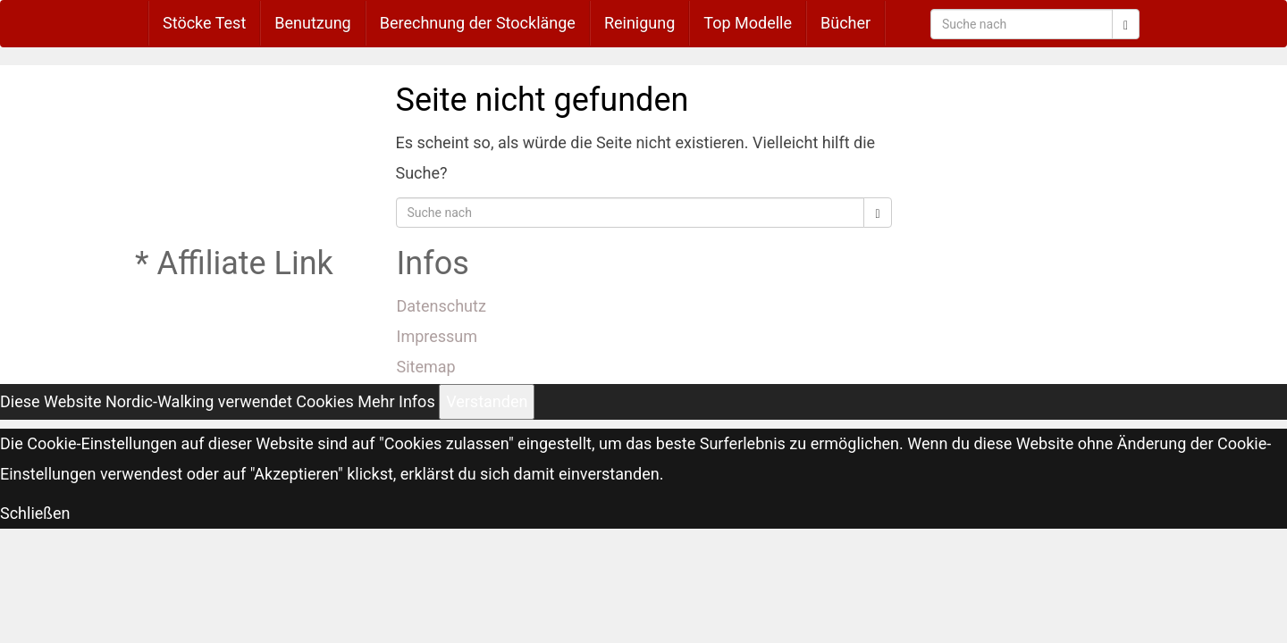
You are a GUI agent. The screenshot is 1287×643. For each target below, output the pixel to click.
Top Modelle (747, 22)
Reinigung (639, 22)
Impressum (437, 336)
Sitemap (426, 366)
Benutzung (312, 22)
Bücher (845, 22)
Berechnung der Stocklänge (478, 22)
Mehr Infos (396, 401)
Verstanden (486, 401)
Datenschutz (441, 305)
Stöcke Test (204, 22)
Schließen (35, 513)
